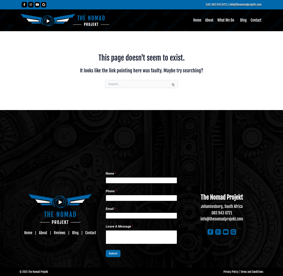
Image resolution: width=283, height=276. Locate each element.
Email (111, 209)
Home (195, 20)
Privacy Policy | (231, 271)
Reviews (59, 233)
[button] (226, 20)
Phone (111, 191)
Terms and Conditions (252, 271)
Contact (255, 20)
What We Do (225, 20)
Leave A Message (119, 226)
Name (111, 173)
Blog (243, 20)
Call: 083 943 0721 (214, 4)
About (208, 20)
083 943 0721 (221, 212)
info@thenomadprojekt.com (244, 4)
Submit (113, 253)
